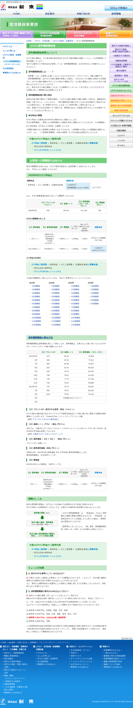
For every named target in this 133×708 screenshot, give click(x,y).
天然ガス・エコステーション (81, 646)
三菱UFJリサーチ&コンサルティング (47, 434)
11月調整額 (56, 321)
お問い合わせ (23, 642)
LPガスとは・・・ (10, 46)
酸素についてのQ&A (112, 664)
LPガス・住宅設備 (42, 41)
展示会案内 (8, 659)
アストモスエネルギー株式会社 (45, 419)
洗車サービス (76, 656)
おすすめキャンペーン (80, 664)
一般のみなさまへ (111, 653)
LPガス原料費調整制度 (12, 61)
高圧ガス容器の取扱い (13, 661)
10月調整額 (56, 318)
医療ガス (106, 646)
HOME (29, 41)
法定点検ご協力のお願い (12, 64)
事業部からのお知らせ (12, 73)
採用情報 (33, 642)
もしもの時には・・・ (12, 51)
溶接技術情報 (9, 684)
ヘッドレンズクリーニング (81, 661)
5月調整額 (55, 300)
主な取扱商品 (8, 68)
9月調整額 (55, 314)
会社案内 (12, 642)
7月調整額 (55, 307)
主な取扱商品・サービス (80, 650)
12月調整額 (36, 325)
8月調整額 (55, 311)
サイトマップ (63, 642)
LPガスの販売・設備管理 (63, 41)
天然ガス (74, 653)
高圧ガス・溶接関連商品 (14, 653)
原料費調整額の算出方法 (40, 337)
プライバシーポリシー (47, 642)
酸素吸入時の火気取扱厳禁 (115, 656)
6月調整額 (55, 304)
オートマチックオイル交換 (81, 659)
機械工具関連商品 (11, 656)
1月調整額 (36, 286)
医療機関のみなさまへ (113, 650)
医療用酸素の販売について (115, 659)
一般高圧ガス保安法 (12, 681)
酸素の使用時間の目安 (113, 661)
